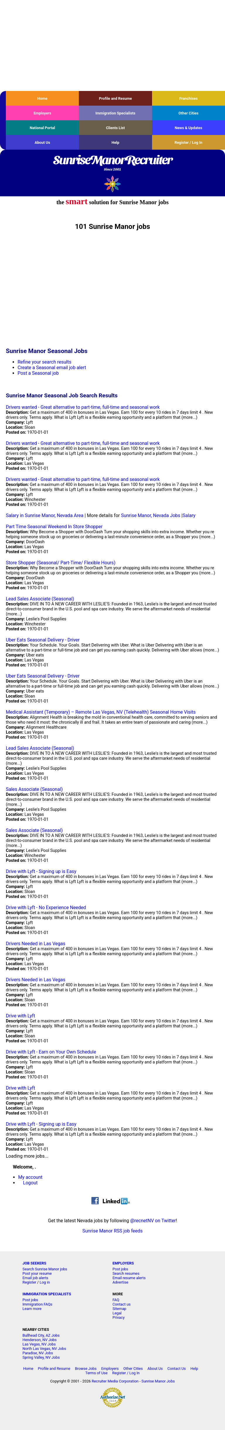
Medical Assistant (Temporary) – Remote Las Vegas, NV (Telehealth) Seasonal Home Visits (101, 712)
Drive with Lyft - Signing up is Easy (41, 871)
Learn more (32, 1308)
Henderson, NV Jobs (40, 1340)
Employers (42, 113)
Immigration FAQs (37, 1304)
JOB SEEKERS (34, 1263)
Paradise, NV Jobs (38, 1353)
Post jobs (120, 1269)
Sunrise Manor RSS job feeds (112, 1231)
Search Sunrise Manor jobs (45, 1269)
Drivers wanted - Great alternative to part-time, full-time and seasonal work (83, 407)
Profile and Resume (115, 98)
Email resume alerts (129, 1278)
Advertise (120, 1282)
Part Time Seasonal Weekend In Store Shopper (54, 526)
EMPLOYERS (123, 1263)
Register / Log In (188, 142)
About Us (42, 142)
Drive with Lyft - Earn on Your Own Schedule (51, 1052)
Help (116, 142)
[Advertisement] (112, 45)
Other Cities (188, 113)
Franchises (188, 98)
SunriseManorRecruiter (112, 163)
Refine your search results (44, 362)
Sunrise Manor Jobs (158, 1381)
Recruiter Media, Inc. (112, 183)
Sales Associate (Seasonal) (34, 789)
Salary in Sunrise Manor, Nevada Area (44, 515)
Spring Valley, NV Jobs (41, 1357)
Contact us (121, 1304)
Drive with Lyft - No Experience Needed (46, 907)
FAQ (115, 1300)
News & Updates (188, 128)
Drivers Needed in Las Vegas (35, 943)
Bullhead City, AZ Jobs (41, 1335)
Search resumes (125, 1273)
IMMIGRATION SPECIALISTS (47, 1294)
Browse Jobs (86, 1368)
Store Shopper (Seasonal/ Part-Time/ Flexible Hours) (60, 562)
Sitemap (119, 1308)
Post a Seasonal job (38, 373)
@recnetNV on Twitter (153, 1220)
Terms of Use (96, 1373)
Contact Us (176, 1368)
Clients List (115, 128)
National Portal (42, 128)
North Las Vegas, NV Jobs (44, 1348)
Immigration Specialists (115, 113)
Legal (117, 1313)
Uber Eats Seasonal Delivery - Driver (43, 640)
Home (42, 98)
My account (30, 1177)
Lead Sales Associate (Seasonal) (40, 599)
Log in (45, 1282)
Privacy (118, 1317)
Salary (189, 515)
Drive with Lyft (20, 1016)
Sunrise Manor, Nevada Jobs (150, 515)
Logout (30, 1183)
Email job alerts (35, 1278)
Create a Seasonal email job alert (52, 367)
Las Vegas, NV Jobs (39, 1344)
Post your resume (37, 1273)
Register (29, 1282)
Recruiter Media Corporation (115, 1381)
